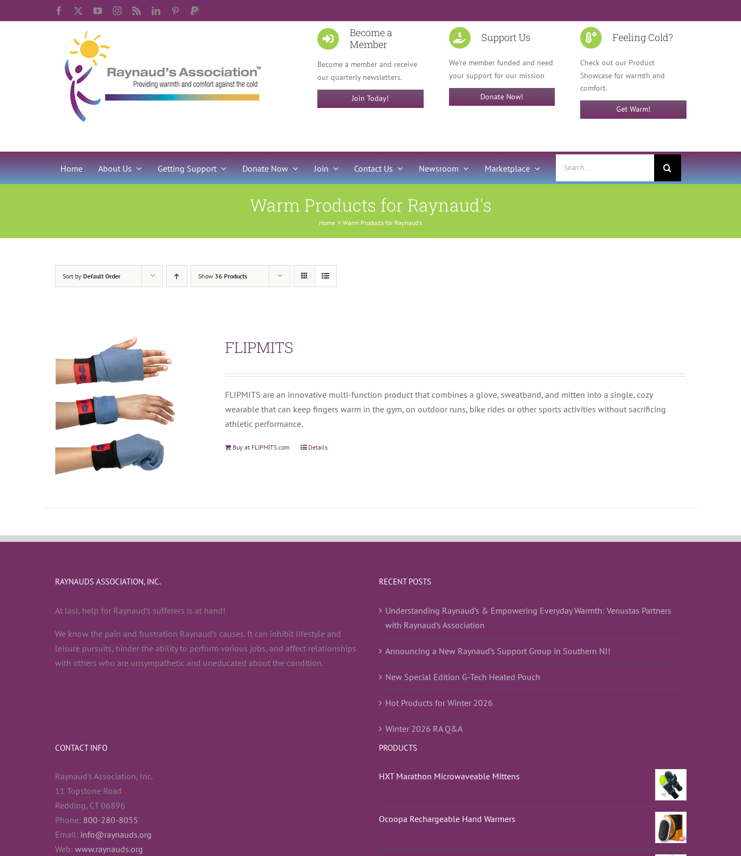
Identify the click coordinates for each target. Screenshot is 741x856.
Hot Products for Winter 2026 (439, 702)
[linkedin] (156, 10)
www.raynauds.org (109, 849)
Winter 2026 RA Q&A (424, 728)
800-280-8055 (110, 819)
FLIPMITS (259, 347)
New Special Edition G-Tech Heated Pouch (462, 676)
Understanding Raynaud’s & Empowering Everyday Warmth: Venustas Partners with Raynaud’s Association (528, 617)
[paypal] (195, 10)
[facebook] (59, 10)
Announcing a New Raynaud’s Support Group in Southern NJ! (497, 651)
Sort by (91, 276)
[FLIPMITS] (127, 408)
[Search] (667, 167)
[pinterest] (175, 10)
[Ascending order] (176, 276)
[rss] (136, 10)
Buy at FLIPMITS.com (261, 447)
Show (222, 276)
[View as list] (325, 276)
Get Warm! (633, 109)
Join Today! (370, 98)
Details (318, 447)
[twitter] (78, 10)
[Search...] (605, 167)
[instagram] (117, 10)
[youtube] (97, 10)
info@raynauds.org (116, 834)
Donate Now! (501, 96)
